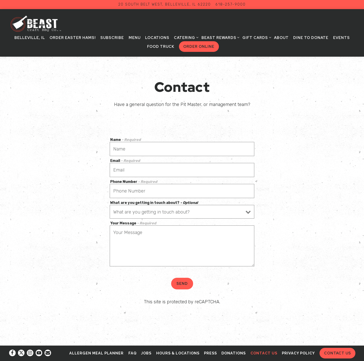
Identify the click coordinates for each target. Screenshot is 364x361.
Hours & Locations (177, 353)
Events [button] (341, 37)
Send (182, 283)
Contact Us (264, 353)
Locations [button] (157, 37)
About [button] (281, 37)
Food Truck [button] (160, 46)
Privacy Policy (298, 353)
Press (210, 353)
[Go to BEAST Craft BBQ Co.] (164, 4)
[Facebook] (12, 353)
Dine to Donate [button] (310, 37)
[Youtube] (39, 353)
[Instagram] (30, 353)
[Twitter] (21, 353)
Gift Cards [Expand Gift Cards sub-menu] (256, 37)
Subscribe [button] (112, 37)
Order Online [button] (198, 46)
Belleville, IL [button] (29, 37)
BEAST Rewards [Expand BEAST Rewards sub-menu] (219, 37)
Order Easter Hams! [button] (73, 37)
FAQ (132, 353)
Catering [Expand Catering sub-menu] (185, 37)
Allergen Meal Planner (96, 353)
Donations (233, 353)
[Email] (47, 353)
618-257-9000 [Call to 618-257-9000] (230, 4)
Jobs (146, 353)
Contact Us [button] (337, 353)
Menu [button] (135, 37)
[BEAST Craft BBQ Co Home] (40, 24)
